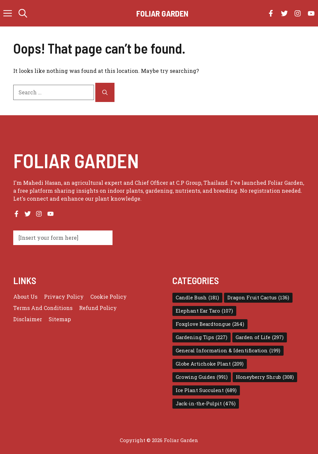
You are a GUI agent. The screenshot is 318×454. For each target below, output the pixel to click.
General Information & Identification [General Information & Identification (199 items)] (228, 350)
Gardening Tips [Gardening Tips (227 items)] (201, 337)
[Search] (104, 92)
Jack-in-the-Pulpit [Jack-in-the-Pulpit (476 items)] (206, 403)
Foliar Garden (162, 13)
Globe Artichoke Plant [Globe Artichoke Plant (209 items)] (210, 364)
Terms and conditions (42, 307)
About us (25, 296)
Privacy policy (64, 296)
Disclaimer (27, 319)
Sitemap (60, 319)
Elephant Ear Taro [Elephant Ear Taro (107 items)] (204, 311)
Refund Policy (98, 307)
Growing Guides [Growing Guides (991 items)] (202, 377)
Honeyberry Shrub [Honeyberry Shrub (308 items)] (265, 377)
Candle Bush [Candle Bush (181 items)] (197, 297)
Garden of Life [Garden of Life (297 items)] (260, 337)
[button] (22, 13)
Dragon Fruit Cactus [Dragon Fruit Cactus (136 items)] (258, 297)
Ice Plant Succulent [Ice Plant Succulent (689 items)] (206, 390)
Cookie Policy (108, 296)
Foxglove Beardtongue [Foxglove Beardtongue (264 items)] (210, 324)
